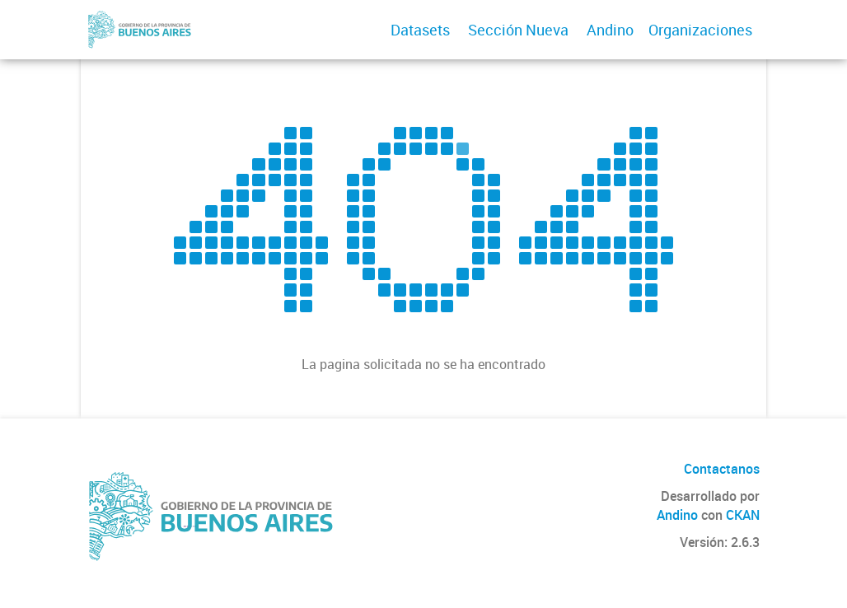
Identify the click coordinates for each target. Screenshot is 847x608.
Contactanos (722, 469)
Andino (610, 30)
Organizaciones (700, 30)
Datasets (420, 30)
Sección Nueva (518, 30)
